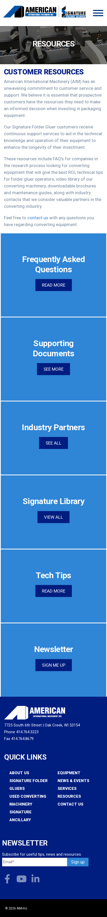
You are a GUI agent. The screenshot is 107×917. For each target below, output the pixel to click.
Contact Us (70, 804)
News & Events (73, 780)
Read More (53, 591)
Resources (69, 796)
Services (67, 788)
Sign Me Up (53, 665)
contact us (37, 217)
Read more (53, 285)
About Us (19, 773)
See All (53, 443)
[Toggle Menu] (98, 13)
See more (53, 369)
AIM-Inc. (22, 908)
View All (53, 517)
